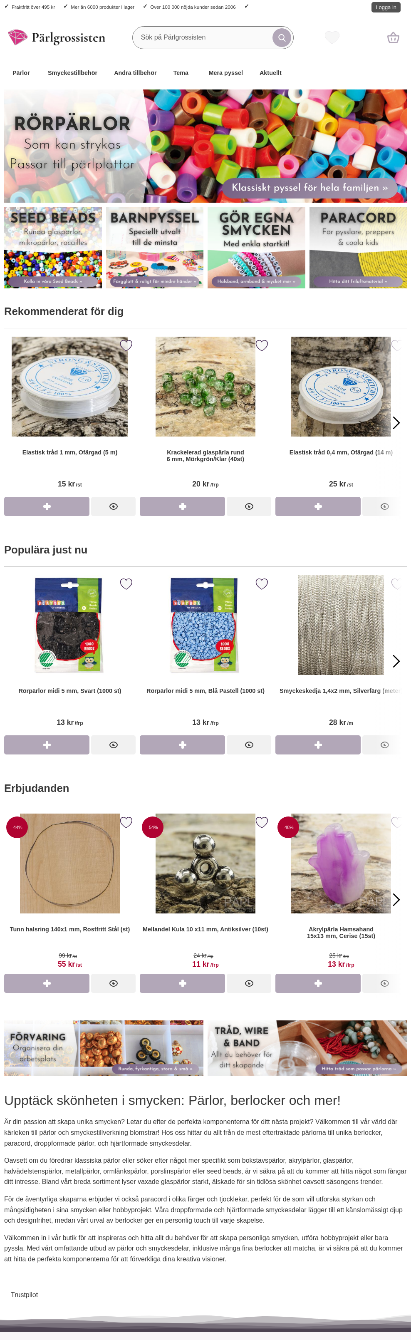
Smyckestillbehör (72, 72)
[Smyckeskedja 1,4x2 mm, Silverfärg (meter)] (341, 655)
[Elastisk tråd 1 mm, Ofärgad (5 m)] (70, 417)
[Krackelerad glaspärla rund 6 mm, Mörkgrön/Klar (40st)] (205, 417)
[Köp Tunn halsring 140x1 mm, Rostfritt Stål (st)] (46, 983)
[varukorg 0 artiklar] (393, 37)
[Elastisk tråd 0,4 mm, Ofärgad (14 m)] (341, 417)
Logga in (386, 7)
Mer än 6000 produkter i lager (102, 7)
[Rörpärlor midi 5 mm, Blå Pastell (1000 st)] (205, 655)
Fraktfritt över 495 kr (33, 7)
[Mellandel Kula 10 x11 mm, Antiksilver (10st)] (205, 894)
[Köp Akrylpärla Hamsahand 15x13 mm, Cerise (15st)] (318, 983)
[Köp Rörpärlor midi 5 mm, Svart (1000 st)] (46, 744)
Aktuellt (271, 72)
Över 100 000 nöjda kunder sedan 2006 (192, 7)
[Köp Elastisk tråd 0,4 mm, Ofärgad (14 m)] (318, 506)
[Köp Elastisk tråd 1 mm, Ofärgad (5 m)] (46, 506)
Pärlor (21, 72)
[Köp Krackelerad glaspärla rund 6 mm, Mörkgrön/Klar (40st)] (182, 506)
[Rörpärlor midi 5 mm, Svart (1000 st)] (70, 655)
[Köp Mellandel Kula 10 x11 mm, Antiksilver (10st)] (182, 983)
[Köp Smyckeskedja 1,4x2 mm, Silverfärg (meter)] (318, 744)
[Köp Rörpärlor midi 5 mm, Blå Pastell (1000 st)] (182, 744)
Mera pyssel (226, 72)
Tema (181, 72)
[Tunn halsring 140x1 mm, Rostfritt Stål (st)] (70, 894)
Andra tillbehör (135, 72)
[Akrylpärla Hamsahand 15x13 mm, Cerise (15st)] (341, 894)
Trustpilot (24, 1294)
